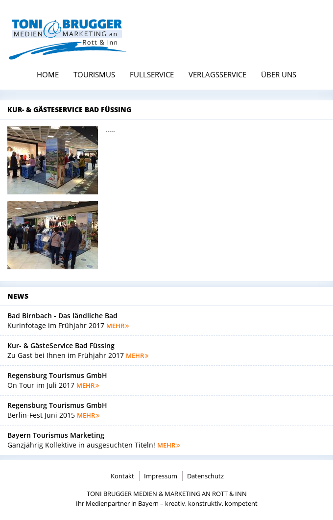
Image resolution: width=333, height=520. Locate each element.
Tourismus (94, 74)
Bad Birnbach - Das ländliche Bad (62, 315)
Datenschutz (205, 476)
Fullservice (152, 74)
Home (48, 74)
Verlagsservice (217, 74)
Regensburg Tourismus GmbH (57, 375)
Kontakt (122, 476)
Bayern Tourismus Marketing (55, 435)
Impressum (160, 476)
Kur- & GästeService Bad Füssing (61, 345)
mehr (117, 325)
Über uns (278, 74)
